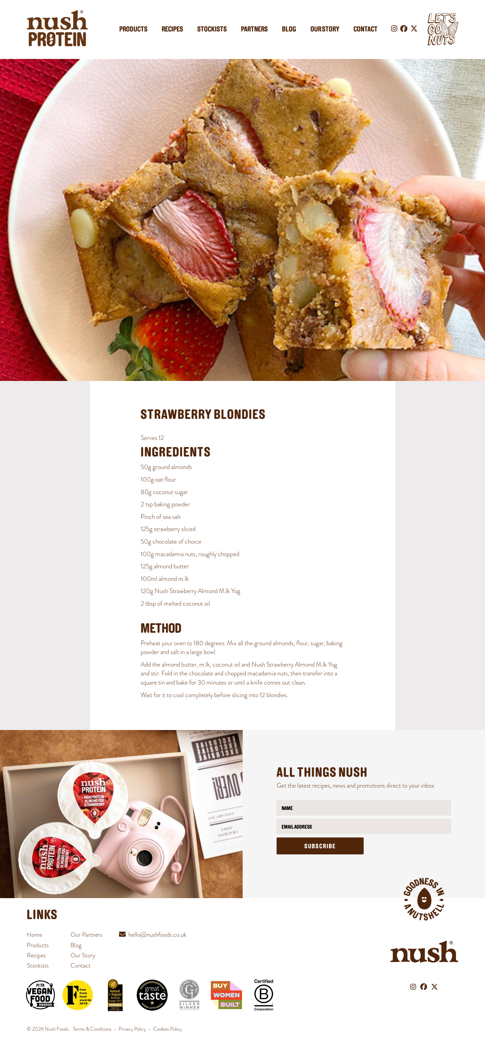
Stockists (212, 30)
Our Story (324, 30)
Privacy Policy (132, 1029)
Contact (365, 30)
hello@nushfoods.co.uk (157, 934)
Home (34, 934)
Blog (289, 30)
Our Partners (86, 934)
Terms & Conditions (92, 1029)
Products (133, 30)
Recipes (172, 30)
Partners (254, 30)
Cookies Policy (167, 1029)
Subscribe (320, 847)
